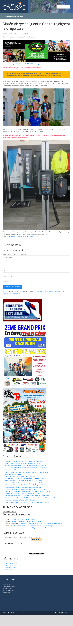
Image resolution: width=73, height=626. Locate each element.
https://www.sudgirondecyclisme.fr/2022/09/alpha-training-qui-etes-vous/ (26, 64)
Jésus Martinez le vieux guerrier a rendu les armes (26, 533)
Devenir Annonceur (11, 574)
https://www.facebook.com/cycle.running (24, 236)
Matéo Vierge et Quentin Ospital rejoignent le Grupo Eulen (36, 26)
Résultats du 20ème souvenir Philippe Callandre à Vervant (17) (24, 472)
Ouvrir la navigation (13, 16)
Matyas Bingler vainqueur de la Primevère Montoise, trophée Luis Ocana (27, 513)
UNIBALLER (67, 624)
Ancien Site (6, 595)
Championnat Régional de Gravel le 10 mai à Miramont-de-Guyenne (25, 477)
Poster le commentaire (12, 298)
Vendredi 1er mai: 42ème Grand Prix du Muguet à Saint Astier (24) (25, 500)
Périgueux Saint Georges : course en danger (18, 481)
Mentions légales (10, 579)
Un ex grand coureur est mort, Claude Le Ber (25, 530)
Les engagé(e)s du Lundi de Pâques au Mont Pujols (31, 539)
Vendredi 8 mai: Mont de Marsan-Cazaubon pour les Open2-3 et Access (27, 483)
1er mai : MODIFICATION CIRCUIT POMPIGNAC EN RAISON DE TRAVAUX (27, 503)
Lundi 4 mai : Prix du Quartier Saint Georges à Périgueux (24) (23, 494)
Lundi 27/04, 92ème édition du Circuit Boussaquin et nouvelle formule (40, 535)
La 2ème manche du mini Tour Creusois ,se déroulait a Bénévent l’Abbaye (27, 507)
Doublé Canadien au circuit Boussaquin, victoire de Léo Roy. (23, 498)
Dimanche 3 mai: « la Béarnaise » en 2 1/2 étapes (20, 488)
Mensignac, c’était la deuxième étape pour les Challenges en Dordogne (26, 496)
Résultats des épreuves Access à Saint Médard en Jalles (22, 511)
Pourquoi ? (39, 549)
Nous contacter (10, 577)
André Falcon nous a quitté (13, 485)
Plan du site (9, 581)
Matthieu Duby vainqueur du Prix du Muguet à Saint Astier (23, 475)
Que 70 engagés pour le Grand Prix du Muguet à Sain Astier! (23, 492)
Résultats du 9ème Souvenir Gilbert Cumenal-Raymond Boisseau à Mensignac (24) (30, 509)
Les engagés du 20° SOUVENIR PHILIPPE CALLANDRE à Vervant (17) (26, 490)
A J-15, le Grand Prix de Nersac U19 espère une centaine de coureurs (26, 479)
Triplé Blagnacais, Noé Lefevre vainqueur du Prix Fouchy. (22, 505)
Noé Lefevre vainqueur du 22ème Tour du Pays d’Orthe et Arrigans (34, 537)
